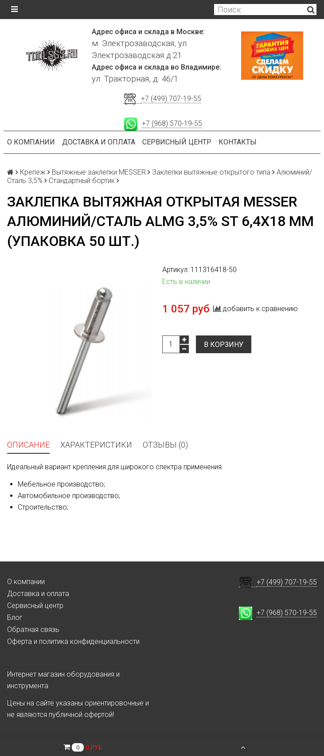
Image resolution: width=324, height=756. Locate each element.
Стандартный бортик (82, 180)
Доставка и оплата (98, 142)
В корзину (223, 344)
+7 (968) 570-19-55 (172, 123)
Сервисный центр (176, 142)
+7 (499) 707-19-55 (171, 98)
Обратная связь (33, 629)
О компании (31, 142)
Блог (15, 617)
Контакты (238, 142)
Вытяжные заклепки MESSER (99, 172)
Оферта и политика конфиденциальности (73, 641)
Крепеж (33, 172)
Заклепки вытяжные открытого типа (211, 172)
